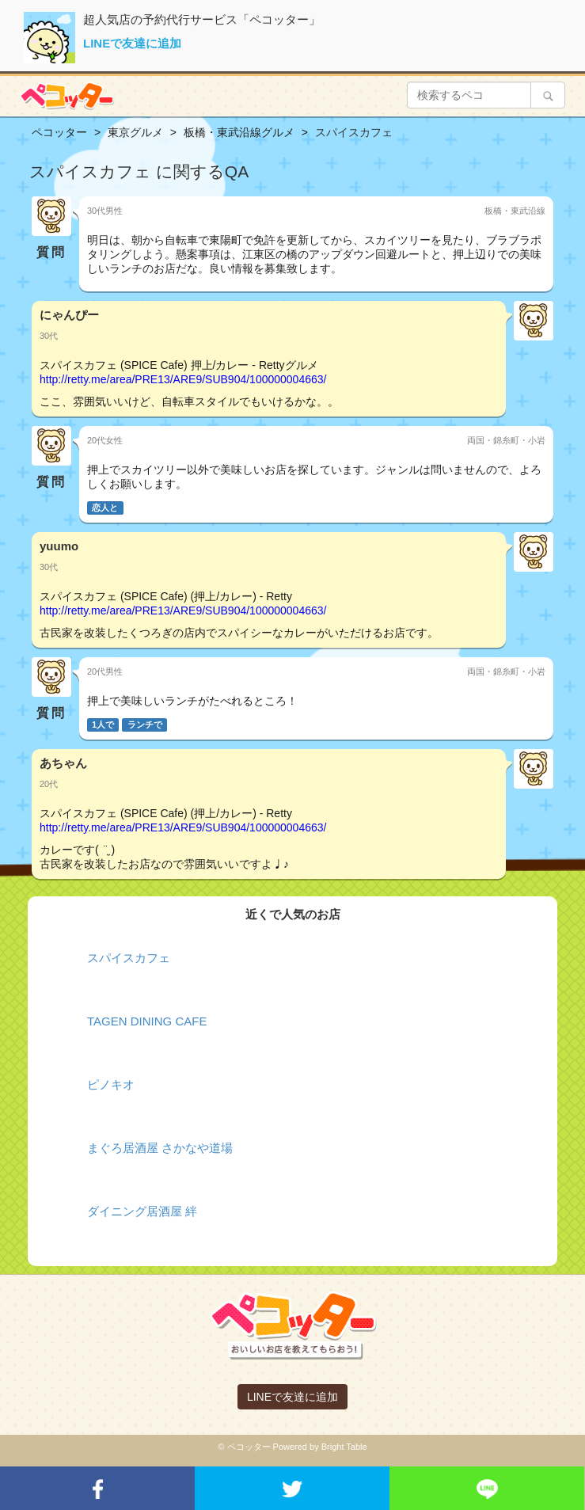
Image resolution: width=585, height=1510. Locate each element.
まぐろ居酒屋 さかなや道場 (160, 1147)
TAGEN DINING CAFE (147, 1021)
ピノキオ (111, 1084)
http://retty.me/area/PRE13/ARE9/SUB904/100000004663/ (183, 379)
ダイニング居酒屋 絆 (142, 1211)
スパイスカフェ (128, 957)
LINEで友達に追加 (132, 43)
